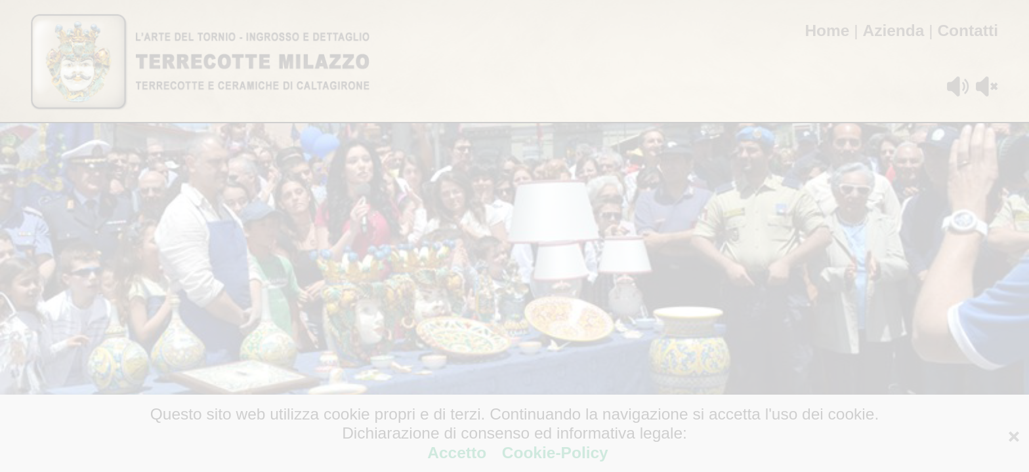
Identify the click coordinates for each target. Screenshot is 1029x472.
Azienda (893, 30)
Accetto (459, 453)
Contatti (967, 30)
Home (827, 30)
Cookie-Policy (552, 453)
